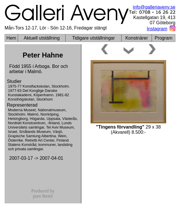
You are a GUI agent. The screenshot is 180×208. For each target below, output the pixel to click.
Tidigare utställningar (93, 38)
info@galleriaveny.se (154, 7)
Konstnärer (136, 38)
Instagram (157, 28)
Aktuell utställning (42, 38)
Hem (11, 38)
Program (163, 38)
